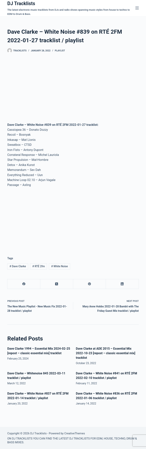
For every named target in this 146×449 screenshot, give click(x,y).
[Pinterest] (89, 284)
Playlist (60, 50)
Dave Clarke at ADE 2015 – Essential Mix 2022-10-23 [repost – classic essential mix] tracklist (105, 353)
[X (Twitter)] (56, 284)
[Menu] (137, 8)
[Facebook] (23, 284)
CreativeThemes (74, 433)
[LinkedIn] (122, 284)
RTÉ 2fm (38, 266)
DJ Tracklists (21, 3)
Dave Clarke (18, 266)
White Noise (59, 266)
